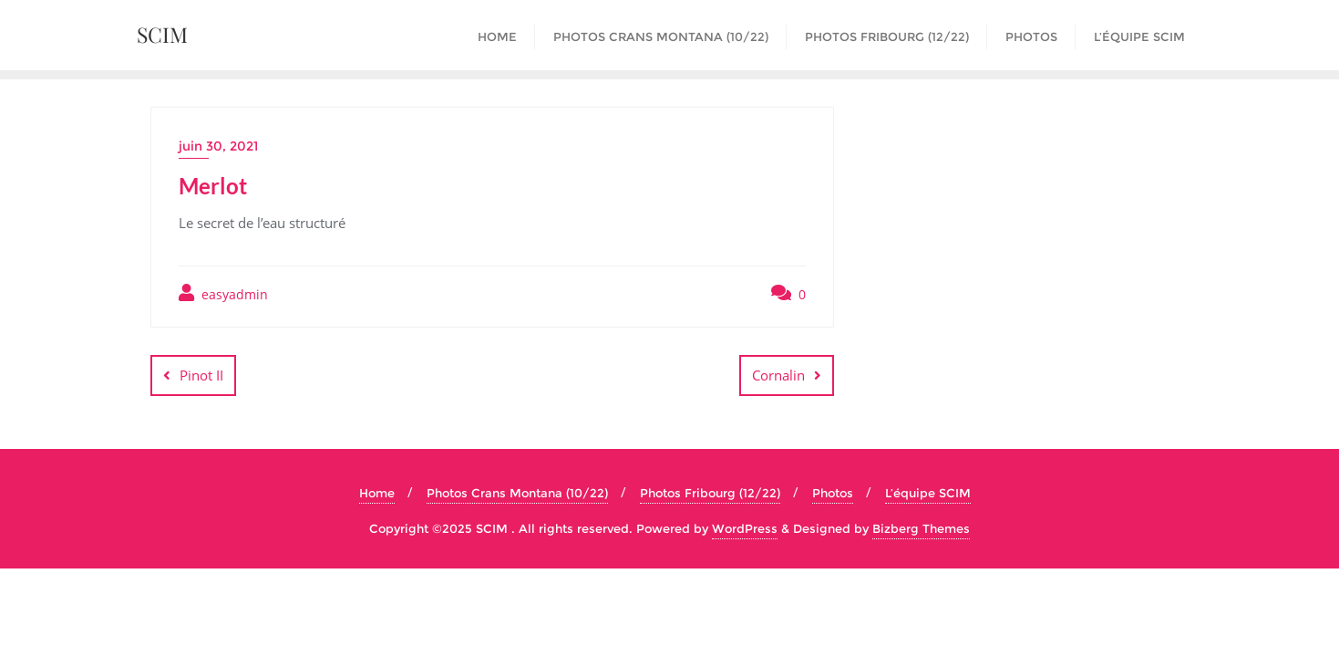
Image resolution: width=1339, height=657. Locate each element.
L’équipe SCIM (928, 492)
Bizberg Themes (921, 528)
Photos (832, 492)
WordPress (745, 528)
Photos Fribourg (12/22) (710, 492)
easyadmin (223, 293)
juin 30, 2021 (218, 146)
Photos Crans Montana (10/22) (517, 492)
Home (377, 492)
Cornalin (778, 375)
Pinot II (201, 375)
